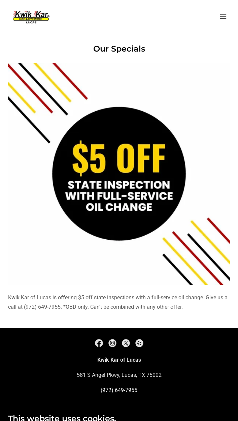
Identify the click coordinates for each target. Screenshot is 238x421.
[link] (31, 16)
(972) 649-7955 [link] (119, 390)
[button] (223, 16)
